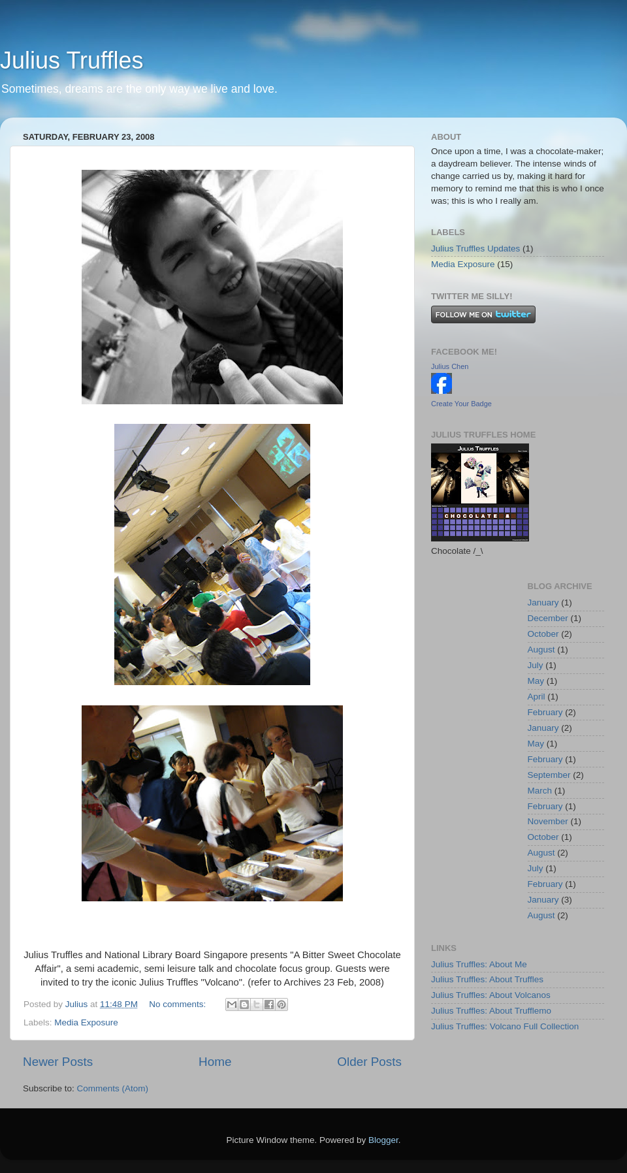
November (548, 821)
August (541, 649)
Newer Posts (58, 1062)
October (543, 634)
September (549, 775)
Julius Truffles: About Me (479, 964)
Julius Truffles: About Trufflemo (491, 1011)
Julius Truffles (71, 60)
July (535, 665)
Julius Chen (449, 366)
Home (215, 1062)
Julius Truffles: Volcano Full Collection (505, 1026)
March (540, 790)
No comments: (178, 1004)
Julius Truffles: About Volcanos (491, 995)
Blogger (383, 1140)
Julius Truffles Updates (475, 248)
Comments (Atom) (113, 1088)
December (548, 618)
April (536, 696)
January (543, 602)
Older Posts (369, 1062)
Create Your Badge (461, 404)
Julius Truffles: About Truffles (487, 979)
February (545, 712)
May (536, 681)
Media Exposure (86, 1022)
